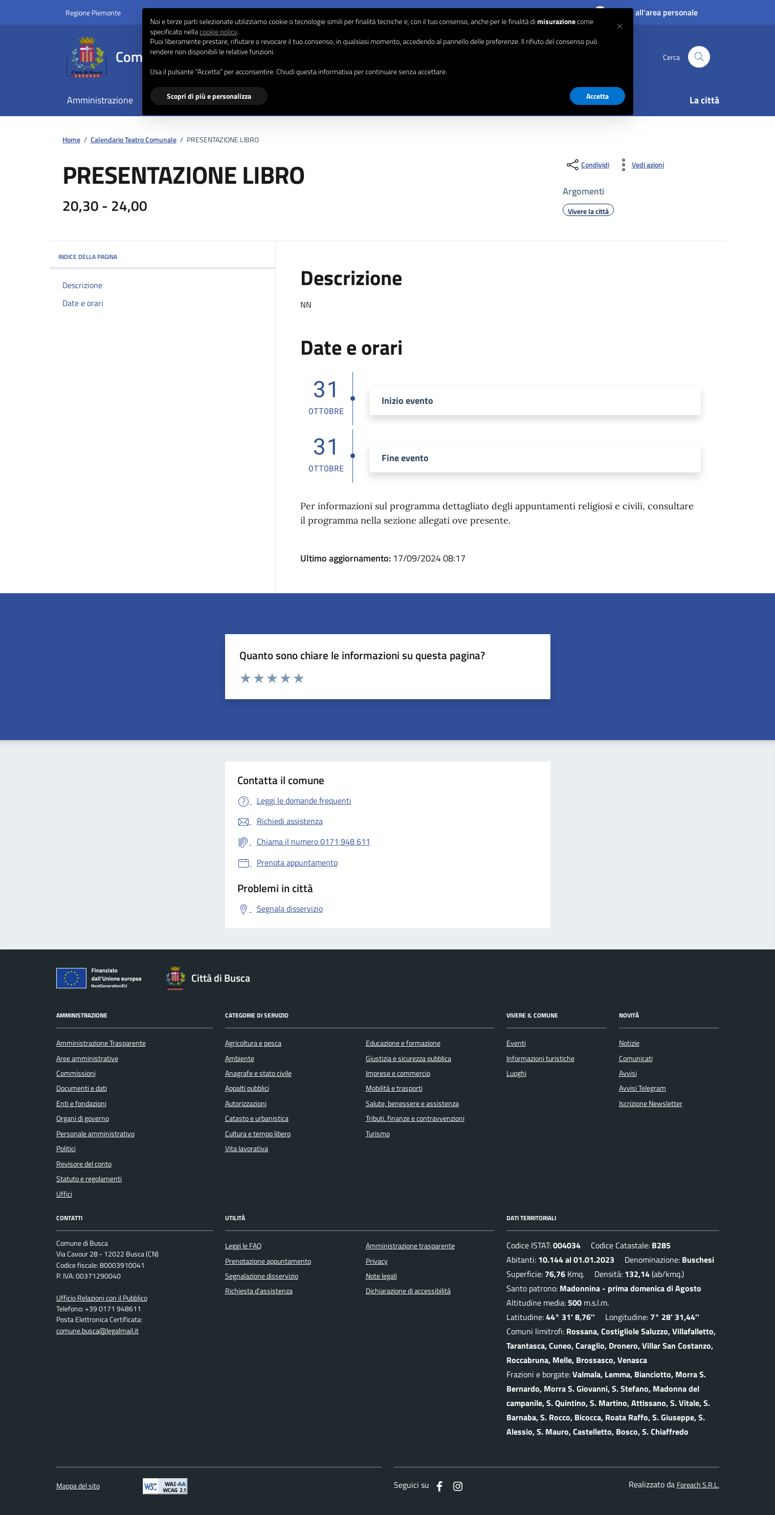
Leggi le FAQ (243, 1245)
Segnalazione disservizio (261, 1276)
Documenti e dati (81, 1088)
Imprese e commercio (398, 1073)
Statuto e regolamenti (89, 1178)
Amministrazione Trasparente (101, 1043)
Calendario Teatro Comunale (133, 140)
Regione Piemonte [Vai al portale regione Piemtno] (93, 12)
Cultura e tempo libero (258, 1133)
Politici (66, 1148)
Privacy (377, 1261)
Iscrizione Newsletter (650, 1103)
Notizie (629, 1043)
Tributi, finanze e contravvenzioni (415, 1118)
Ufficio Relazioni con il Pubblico (101, 1298)
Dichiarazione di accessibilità (408, 1290)
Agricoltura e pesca (253, 1043)
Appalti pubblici (247, 1088)
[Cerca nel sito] (699, 57)
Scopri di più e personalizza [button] (209, 96)
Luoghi (516, 1073)
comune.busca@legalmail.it (97, 1331)
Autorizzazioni (246, 1103)
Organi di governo (82, 1118)
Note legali (381, 1276)
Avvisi (628, 1073)
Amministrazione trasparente (410, 1245)
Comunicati (636, 1058)
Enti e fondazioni (81, 1103)
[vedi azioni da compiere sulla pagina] (639, 165)
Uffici (64, 1194)
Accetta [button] (597, 96)
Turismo (378, 1133)
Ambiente (239, 1058)
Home (71, 140)
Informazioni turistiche (540, 1058)
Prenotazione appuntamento (268, 1261)
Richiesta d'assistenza (259, 1290)
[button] (620, 24)
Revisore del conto (84, 1164)
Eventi (516, 1043)
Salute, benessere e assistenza (412, 1103)
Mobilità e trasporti (394, 1088)
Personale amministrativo (95, 1133)
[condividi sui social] (587, 165)
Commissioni (76, 1073)
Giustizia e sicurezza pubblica (408, 1058)
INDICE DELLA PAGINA (162, 257)
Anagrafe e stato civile (258, 1073)
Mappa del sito (78, 1486)
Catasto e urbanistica (257, 1118)
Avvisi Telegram (642, 1088)
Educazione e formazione (403, 1043)
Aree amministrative (87, 1058)
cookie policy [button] (218, 32)
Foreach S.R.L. (698, 1485)
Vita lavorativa (246, 1148)
